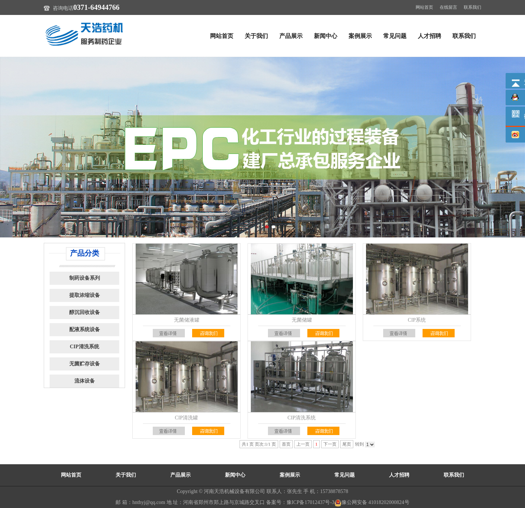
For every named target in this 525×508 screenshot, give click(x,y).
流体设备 (84, 381)
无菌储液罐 (186, 320)
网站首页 (424, 7)
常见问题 (395, 36)
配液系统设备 (84, 329)
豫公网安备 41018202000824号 (371, 502)
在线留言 (448, 7)
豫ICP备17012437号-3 (310, 502)
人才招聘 (429, 36)
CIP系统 (417, 320)
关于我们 (256, 36)
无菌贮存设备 (84, 364)
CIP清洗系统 (84, 346)
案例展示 (360, 36)
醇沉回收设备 (84, 312)
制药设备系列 (84, 278)
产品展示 (291, 36)
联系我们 (472, 7)
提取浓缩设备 (84, 295)
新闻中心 (325, 36)
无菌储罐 (302, 320)
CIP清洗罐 (186, 417)
